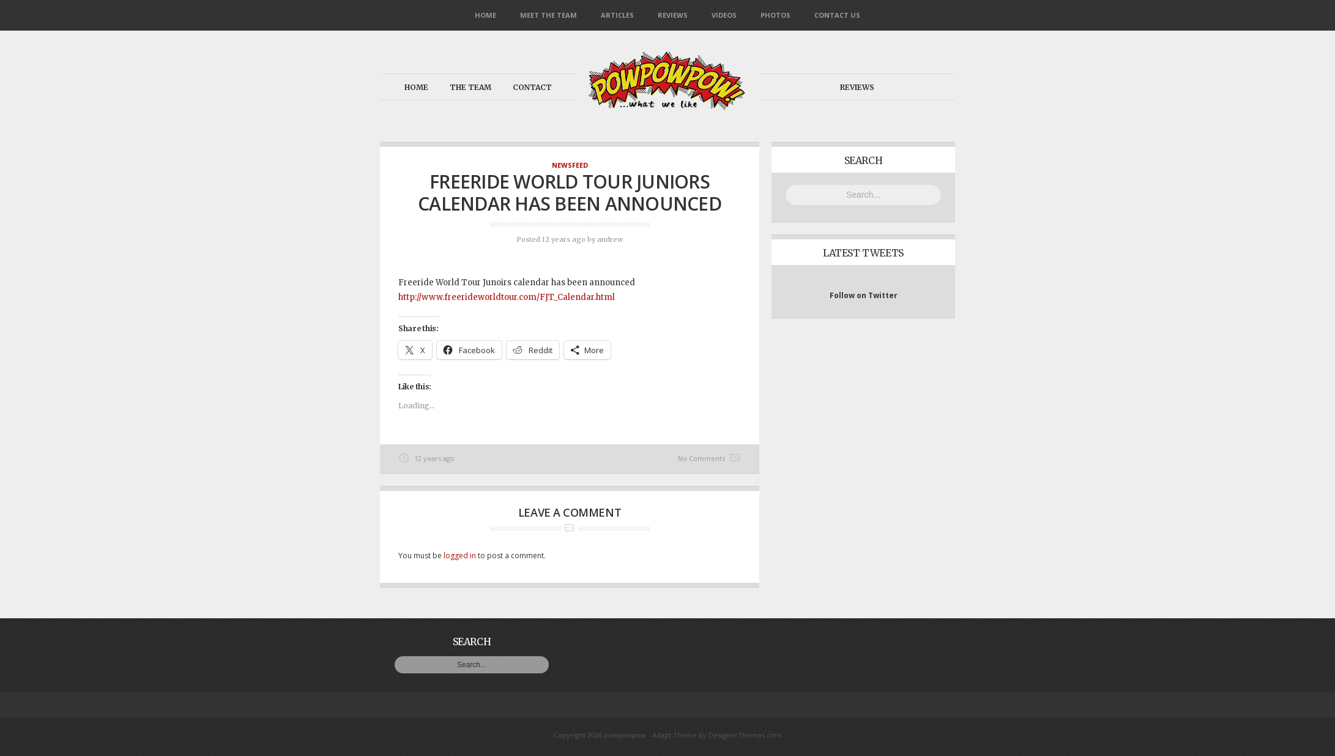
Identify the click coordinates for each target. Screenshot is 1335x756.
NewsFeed (570, 165)
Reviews (673, 15)
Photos (775, 15)
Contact (532, 87)
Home (485, 15)
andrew (610, 239)
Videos (724, 15)
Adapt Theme (674, 734)
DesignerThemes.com (744, 734)
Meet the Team (548, 15)
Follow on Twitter (864, 295)
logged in (460, 555)
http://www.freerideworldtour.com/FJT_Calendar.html (506, 297)
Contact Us (837, 15)
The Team (470, 87)
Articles (617, 15)
